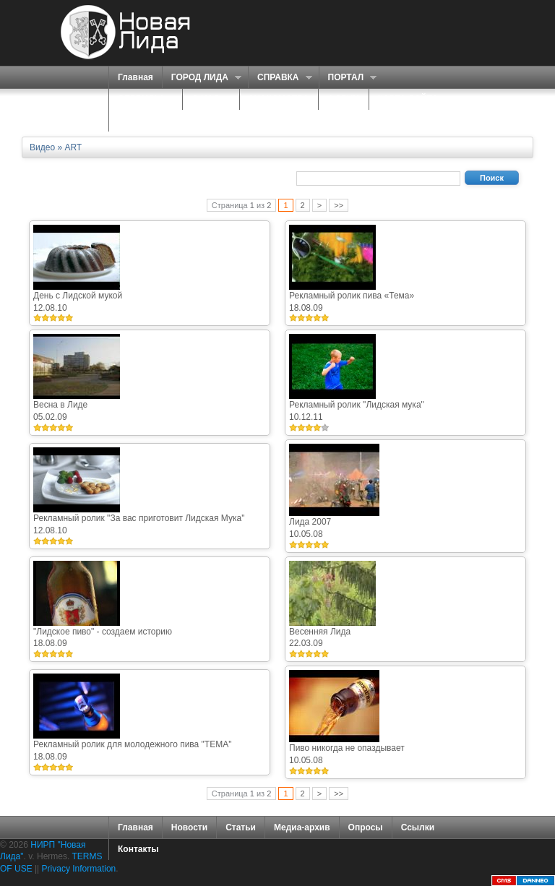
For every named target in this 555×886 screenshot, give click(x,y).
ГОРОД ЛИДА (201, 77)
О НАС (207, 99)
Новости (189, 827)
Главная (135, 77)
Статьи (240, 827)
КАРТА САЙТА (408, 99)
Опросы (365, 827)
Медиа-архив (302, 827)
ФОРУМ (343, 99)
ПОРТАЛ (348, 77)
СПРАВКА (280, 77)
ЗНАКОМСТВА (279, 99)
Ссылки (417, 827)
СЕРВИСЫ (142, 99)
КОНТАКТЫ (142, 121)
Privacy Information (79, 869)
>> (338, 205)
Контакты (138, 849)
